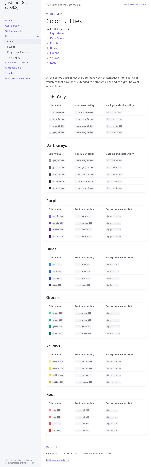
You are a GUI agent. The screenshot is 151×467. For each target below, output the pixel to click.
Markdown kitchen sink (17, 78)
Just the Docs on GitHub (135, 4)
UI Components (13, 30)
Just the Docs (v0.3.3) (17, 5)
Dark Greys (57, 38)
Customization (13, 67)
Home (8, 20)
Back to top (53, 447)
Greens (54, 53)
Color (10, 41)
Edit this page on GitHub (57, 460)
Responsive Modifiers (18, 52)
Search (9, 73)
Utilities (9, 36)
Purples (55, 43)
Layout (11, 46)
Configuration (12, 25)
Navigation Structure (16, 62)
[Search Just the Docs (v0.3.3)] (81, 5)
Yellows (54, 58)
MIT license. (106, 453)
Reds (53, 62)
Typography (13, 57)
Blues (53, 48)
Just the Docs (24, 460)
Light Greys (57, 33)
